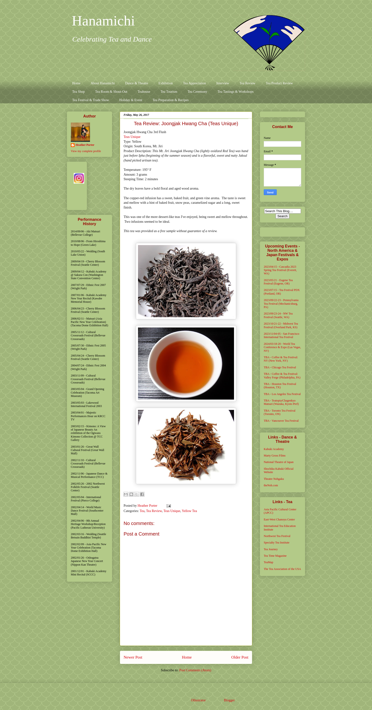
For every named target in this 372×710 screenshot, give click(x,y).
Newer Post (133, 657)
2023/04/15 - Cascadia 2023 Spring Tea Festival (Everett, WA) (280, 270)
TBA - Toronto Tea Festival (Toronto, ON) (279, 412)
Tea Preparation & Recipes (171, 100)
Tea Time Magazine (275, 555)
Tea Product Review (279, 83)
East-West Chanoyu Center (279, 519)
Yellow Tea (189, 511)
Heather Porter (148, 505)
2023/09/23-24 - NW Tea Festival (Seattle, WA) (278, 315)
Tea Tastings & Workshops (235, 91)
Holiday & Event (130, 100)
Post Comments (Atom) (195, 670)
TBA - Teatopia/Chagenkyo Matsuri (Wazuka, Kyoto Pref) (281, 402)
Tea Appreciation (194, 83)
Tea (142, 511)
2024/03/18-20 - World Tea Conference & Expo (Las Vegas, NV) (282, 347)
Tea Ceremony (197, 91)
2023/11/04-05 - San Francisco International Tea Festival (281, 335)
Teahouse (144, 91)
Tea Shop (78, 91)
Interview (222, 83)
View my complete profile (86, 151)
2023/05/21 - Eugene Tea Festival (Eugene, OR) (278, 281)
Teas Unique (132, 137)
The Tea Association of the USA (282, 569)
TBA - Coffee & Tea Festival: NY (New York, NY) (281, 359)
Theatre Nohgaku (274, 479)
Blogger (229, 700)
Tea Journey (271, 549)
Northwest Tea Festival (277, 536)
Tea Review (247, 83)
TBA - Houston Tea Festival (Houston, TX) (280, 385)
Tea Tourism (169, 91)
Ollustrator (198, 700)
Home (76, 83)
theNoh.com (271, 485)
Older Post (239, 657)
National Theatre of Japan (279, 462)
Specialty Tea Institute (276, 542)
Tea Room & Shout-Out (111, 91)
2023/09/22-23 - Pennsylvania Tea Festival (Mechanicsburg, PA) (281, 303)
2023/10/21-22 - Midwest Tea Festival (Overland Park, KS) (281, 325)
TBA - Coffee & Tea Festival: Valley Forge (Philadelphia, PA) (282, 375)
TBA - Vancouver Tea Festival (281, 420)
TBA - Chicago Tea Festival (280, 367)
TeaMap (268, 562)
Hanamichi (103, 21)
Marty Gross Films (275, 455)
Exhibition (165, 83)
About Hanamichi (103, 83)
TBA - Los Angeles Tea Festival (282, 394)
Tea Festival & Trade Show (90, 100)
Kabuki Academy (274, 449)
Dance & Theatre (136, 83)
